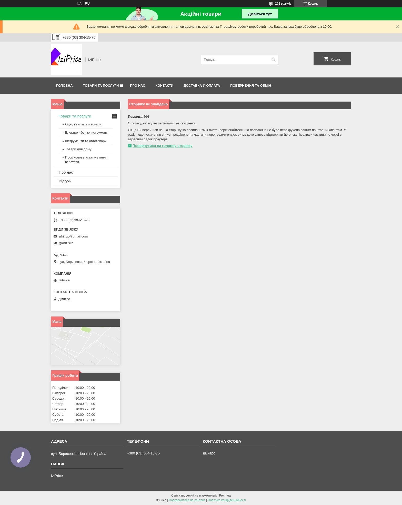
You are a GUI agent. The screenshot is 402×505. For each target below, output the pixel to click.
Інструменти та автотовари (86, 141)
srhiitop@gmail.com (73, 236)
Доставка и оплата (202, 85)
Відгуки (65, 181)
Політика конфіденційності (227, 500)
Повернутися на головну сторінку (163, 146)
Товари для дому (78, 149)
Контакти (165, 85)
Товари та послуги (101, 85)
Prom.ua (225, 495)
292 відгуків (283, 3)
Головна (64, 85)
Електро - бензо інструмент (86, 132)
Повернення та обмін (250, 85)
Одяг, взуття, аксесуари (83, 124)
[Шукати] (273, 59)
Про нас (137, 85)
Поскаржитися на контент (187, 500)
